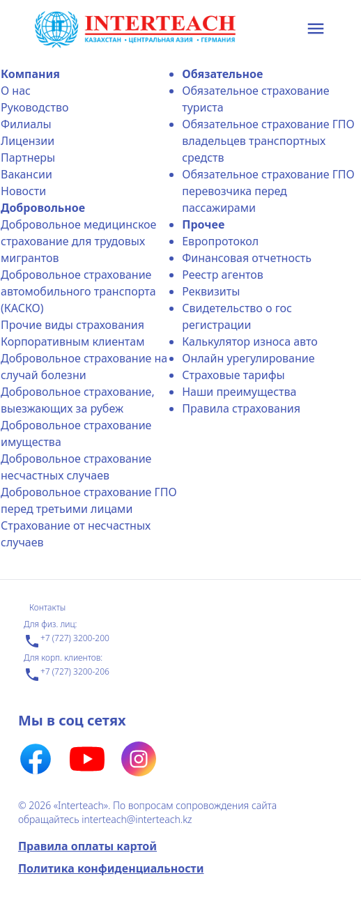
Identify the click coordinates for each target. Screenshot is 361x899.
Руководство (34, 107)
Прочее (203, 224)
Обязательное (222, 74)
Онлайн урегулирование (248, 358)
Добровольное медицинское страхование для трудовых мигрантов (78, 241)
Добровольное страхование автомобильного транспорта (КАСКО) (78, 291)
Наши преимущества (239, 391)
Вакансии (26, 174)
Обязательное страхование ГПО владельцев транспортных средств (268, 140)
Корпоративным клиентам (72, 341)
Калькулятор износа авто (250, 341)
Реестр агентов (222, 274)
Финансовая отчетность (247, 258)
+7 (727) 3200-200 (66, 641)
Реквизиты (211, 291)
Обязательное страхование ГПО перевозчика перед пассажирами (268, 191)
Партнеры (28, 157)
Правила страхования (241, 408)
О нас (16, 90)
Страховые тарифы (233, 375)
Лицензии (27, 140)
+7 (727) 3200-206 (66, 674)
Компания (30, 74)
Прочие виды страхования (72, 324)
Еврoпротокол (220, 241)
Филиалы (26, 124)
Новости (23, 191)
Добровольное (43, 207)
